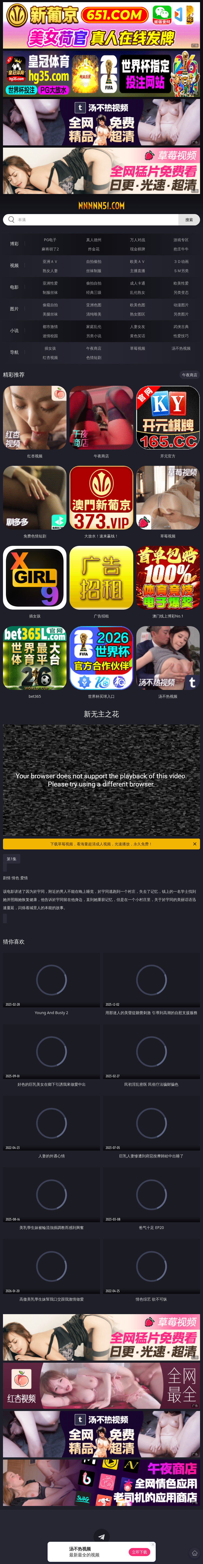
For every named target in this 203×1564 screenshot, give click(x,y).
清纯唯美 (93, 314)
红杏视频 (50, 357)
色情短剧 (93, 357)
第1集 (11, 858)
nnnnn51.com (101, 205)
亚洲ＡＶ (50, 261)
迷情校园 (50, 335)
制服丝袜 (50, 292)
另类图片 (181, 314)
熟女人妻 (50, 270)
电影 (14, 287)
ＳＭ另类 (181, 270)
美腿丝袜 (50, 314)
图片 (14, 309)
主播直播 (137, 270)
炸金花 (93, 248)
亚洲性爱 (50, 283)
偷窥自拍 (50, 304)
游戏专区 (181, 239)
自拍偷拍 (93, 261)
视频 (14, 265)
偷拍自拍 (93, 283)
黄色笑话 (137, 335)
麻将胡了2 (50, 248)
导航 (14, 352)
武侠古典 (181, 326)
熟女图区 (137, 314)
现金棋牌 (137, 248)
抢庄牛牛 (181, 248)
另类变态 (181, 292)
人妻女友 (137, 326)
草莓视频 (137, 348)
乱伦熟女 (137, 292)
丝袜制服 (93, 270)
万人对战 (137, 239)
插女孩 (50, 348)
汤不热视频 (181, 348)
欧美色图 (137, 304)
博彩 (14, 244)
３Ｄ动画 (181, 261)
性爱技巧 (181, 335)
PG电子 (50, 239)
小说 (14, 330)
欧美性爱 (181, 283)
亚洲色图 (93, 304)
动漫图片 (181, 304)
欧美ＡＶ (137, 261)
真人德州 (93, 239)
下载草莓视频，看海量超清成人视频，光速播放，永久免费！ (123, 844)
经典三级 (93, 292)
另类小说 (93, 335)
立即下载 (139, 1552)
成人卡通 (137, 283)
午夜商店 (93, 348)
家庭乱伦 (93, 326)
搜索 (189, 219)
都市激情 (50, 326)
